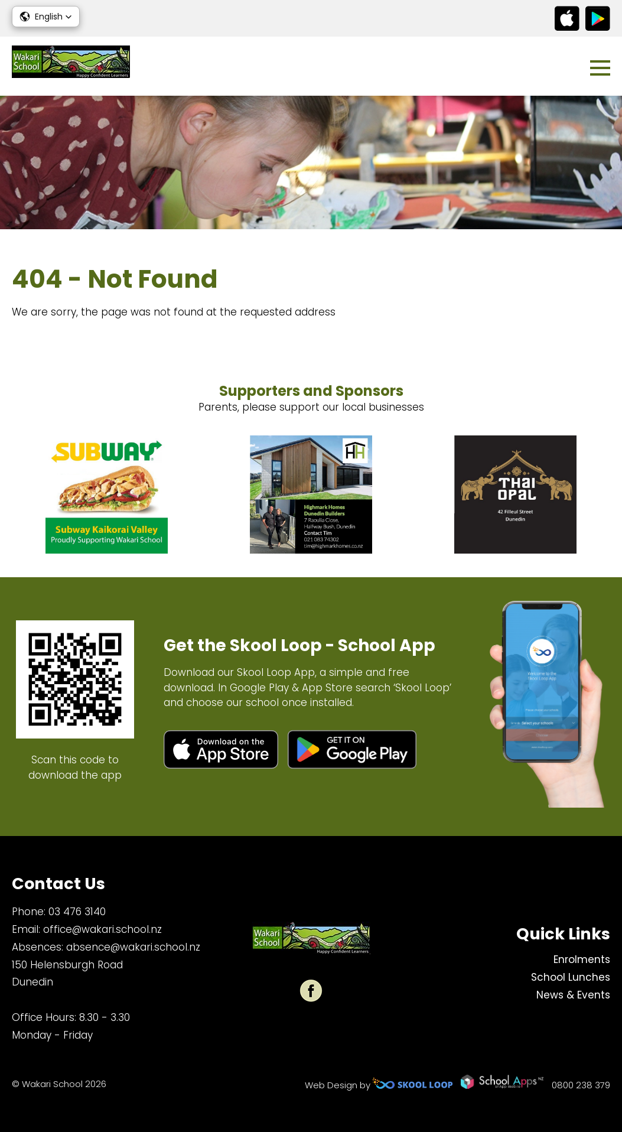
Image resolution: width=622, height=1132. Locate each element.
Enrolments (581, 959)
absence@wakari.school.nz (133, 947)
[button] (45, 16)
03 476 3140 (77, 912)
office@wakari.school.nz (102, 929)
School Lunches (570, 977)
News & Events (573, 995)
